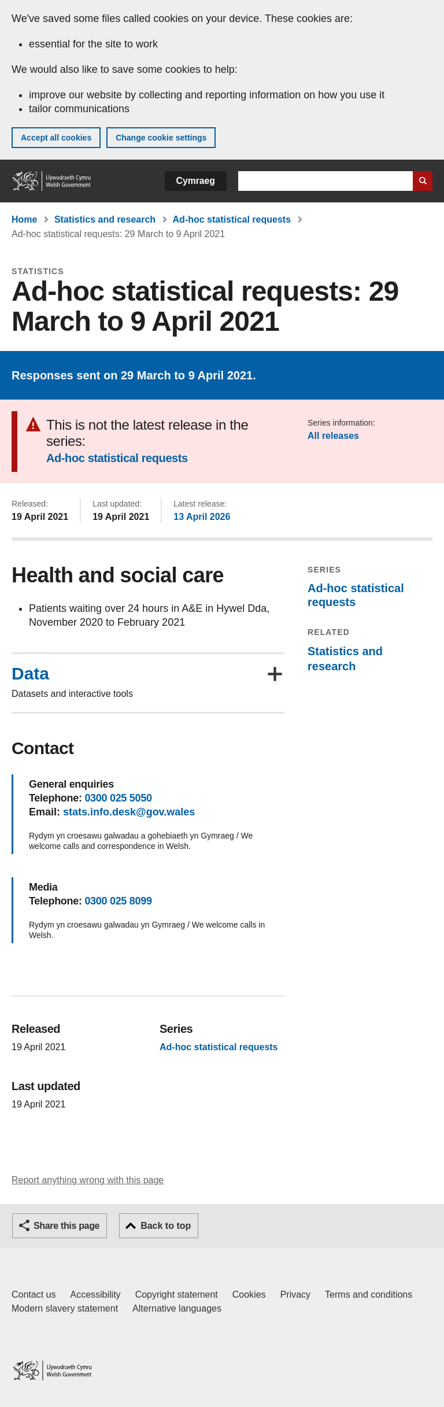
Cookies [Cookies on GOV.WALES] (249, 1294)
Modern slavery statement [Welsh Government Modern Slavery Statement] (65, 1308)
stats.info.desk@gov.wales (129, 812)
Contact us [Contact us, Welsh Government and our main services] (34, 1294)
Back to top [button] (165, 1226)
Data (30, 674)
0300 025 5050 (117, 798)
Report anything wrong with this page (88, 1180)
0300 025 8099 (117, 901)
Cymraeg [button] (195, 181)
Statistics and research (105, 219)
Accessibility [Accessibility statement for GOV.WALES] (95, 1294)
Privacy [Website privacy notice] (295, 1294)
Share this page (66, 1226)
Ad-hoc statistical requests (232, 219)
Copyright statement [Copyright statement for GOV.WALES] (176, 1294)
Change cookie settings (161, 137)
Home (24, 219)
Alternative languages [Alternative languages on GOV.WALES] (176, 1308)
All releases (333, 436)
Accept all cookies (56, 137)
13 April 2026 (201, 517)
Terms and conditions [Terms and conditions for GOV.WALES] (368, 1294)
